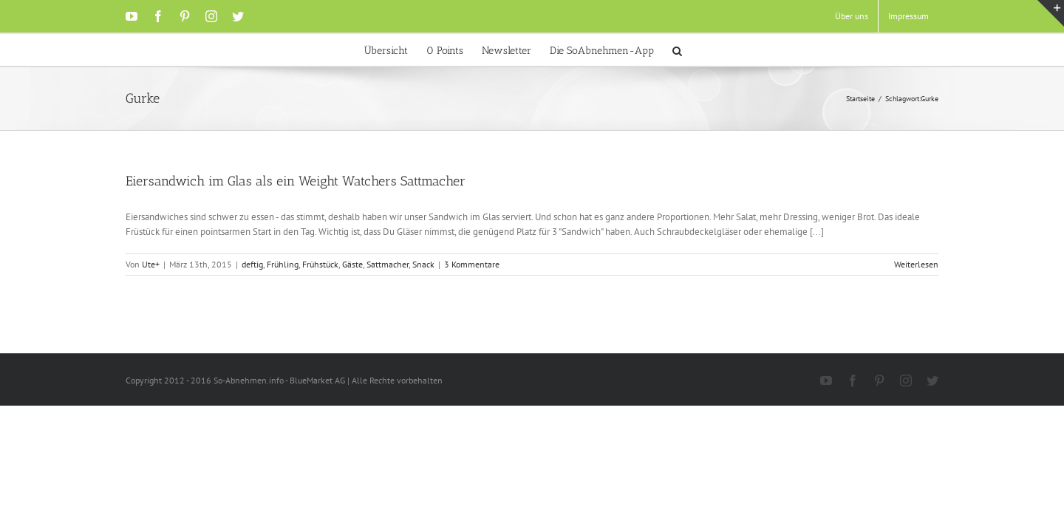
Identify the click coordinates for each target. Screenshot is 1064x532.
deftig (252, 264)
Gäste (352, 264)
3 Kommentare (471, 264)
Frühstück (320, 264)
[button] (715, 50)
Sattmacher (387, 264)
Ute (148, 264)
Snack (423, 264)
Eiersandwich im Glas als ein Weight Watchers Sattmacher (296, 181)
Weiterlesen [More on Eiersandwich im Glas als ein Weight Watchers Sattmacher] (916, 264)
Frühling (283, 264)
